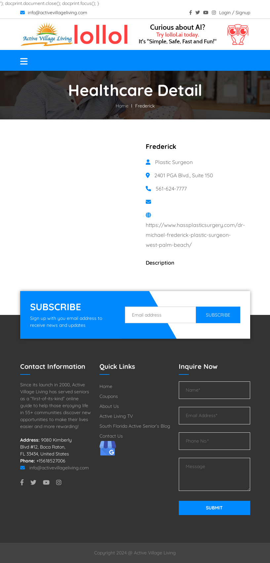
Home (122, 106)
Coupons (108, 396)
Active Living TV (116, 416)
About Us (109, 406)
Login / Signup (234, 13)
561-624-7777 (171, 188)
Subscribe (218, 315)
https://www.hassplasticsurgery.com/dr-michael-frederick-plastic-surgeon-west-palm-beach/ (195, 235)
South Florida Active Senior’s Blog (134, 426)
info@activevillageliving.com (53, 13)
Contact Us (111, 436)
